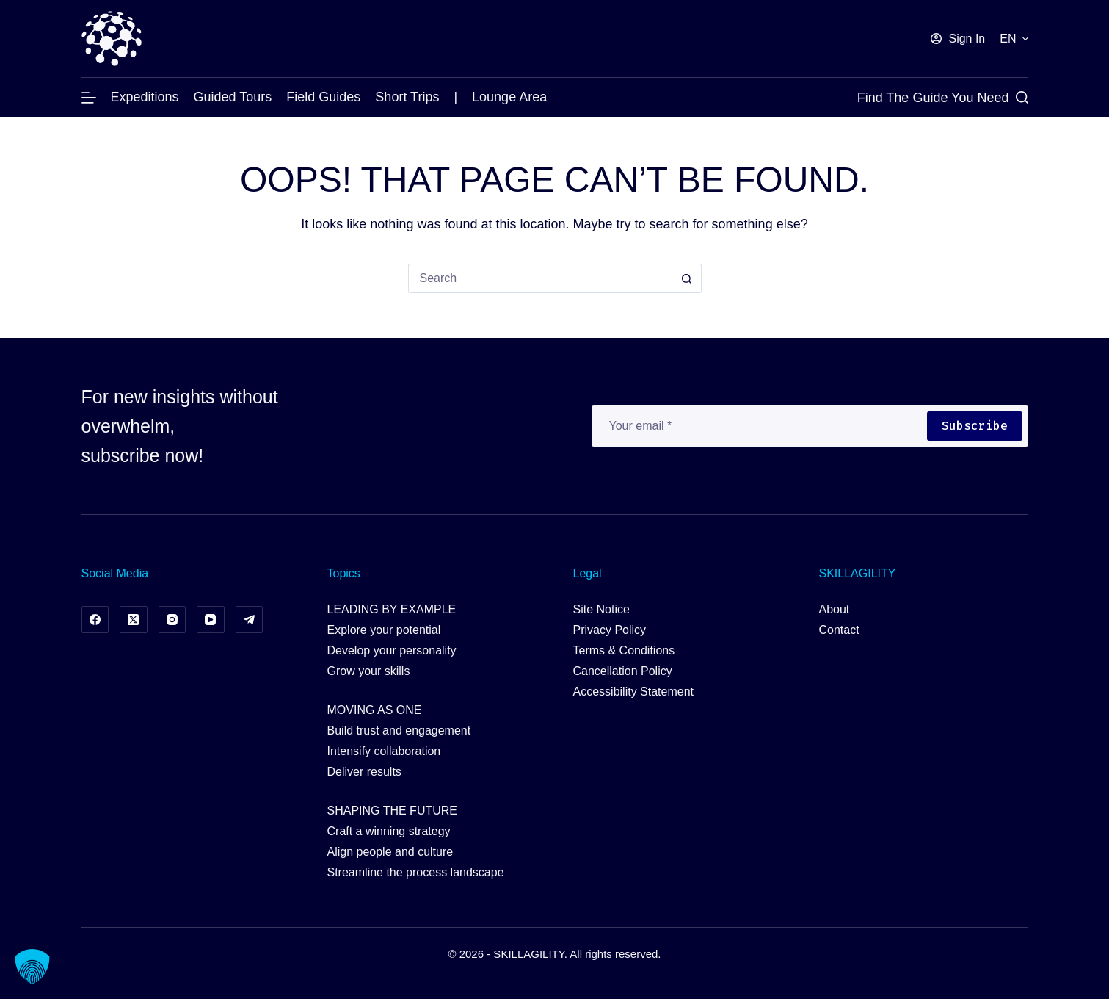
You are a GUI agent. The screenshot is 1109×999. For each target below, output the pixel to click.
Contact (839, 630)
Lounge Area (509, 97)
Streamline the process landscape (415, 872)
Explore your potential (384, 630)
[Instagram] (172, 620)
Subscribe (975, 426)
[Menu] (88, 97)
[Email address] (758, 426)
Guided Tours (233, 97)
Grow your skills (368, 671)
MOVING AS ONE (374, 710)
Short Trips (407, 97)
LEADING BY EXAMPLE (392, 609)
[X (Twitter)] (134, 620)
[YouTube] (211, 620)
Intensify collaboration (384, 751)
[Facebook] (95, 620)
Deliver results (364, 771)
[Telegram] (249, 620)
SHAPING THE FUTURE (392, 810)
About (834, 609)
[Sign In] (958, 39)
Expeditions (145, 97)
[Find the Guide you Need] (942, 97)
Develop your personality (392, 650)
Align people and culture (390, 851)
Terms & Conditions (624, 650)
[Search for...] (540, 278)
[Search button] (687, 278)
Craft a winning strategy (389, 831)
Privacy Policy (610, 630)
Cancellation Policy (622, 671)
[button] (1014, 39)
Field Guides (323, 97)
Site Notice (601, 609)
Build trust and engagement (399, 730)
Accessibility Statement (633, 691)
